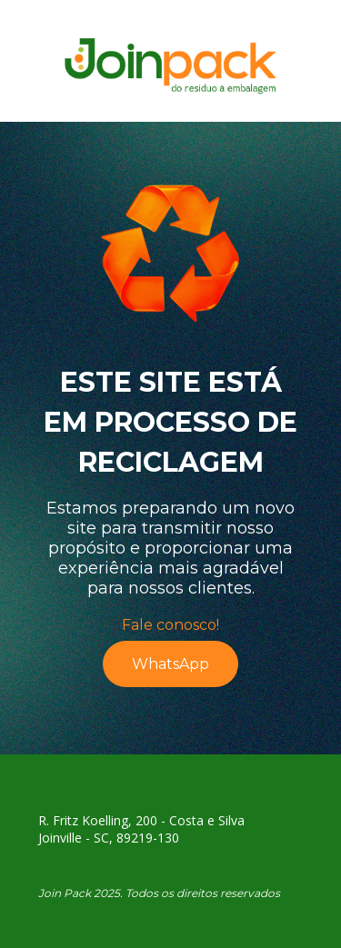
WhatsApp (170, 664)
